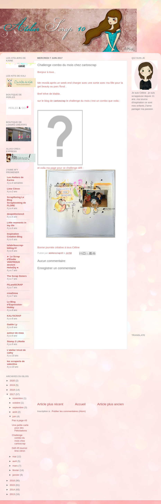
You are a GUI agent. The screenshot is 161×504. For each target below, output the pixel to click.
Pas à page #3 (19, 420)
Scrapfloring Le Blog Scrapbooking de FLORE (16, 201)
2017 (13, 394)
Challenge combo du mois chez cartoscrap (18, 439)
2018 (13, 390)
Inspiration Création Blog (14, 235)
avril (14, 461)
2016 (13, 480)
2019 (13, 385)
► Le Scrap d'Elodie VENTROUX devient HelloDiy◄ (13, 262)
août (15, 412)
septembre (18, 407)
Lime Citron (13, 188)
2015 (13, 485)
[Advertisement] (80, 375)
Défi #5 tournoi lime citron (19, 449)
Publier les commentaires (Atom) (69, 411)
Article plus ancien (110, 404)
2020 (13, 380)
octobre (16, 402)
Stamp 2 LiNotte (16, 341)
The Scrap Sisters (17, 276)
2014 (13, 489)
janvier (16, 475)
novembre (18, 398)
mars (15, 465)
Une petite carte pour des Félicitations (20, 428)
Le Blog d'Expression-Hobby (14, 304)
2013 (13, 494)
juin (14, 416)
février (16, 470)
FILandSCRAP (15, 284)
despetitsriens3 (15, 214)
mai (14, 456)
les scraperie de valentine (16, 362)
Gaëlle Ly (12, 324)
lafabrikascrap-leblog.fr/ (15, 246)
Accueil (80, 404)
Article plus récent (50, 404)
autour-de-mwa (15, 333)
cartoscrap (59, 100)
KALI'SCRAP (14, 316)
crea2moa (12, 293)
